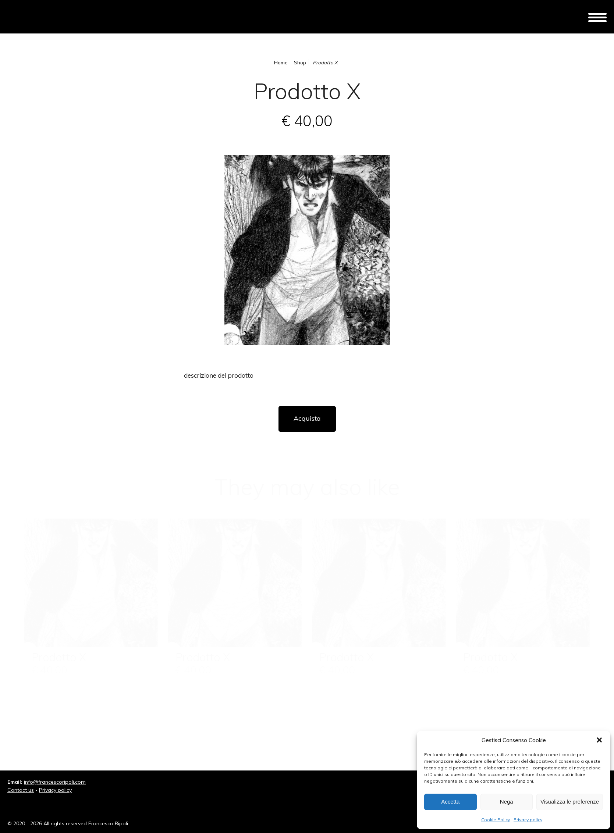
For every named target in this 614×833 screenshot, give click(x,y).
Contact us (20, 790)
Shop (300, 62)
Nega (506, 801)
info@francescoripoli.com (55, 782)
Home (281, 62)
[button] (599, 740)
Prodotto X (59, 657)
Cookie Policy (495, 819)
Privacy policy (528, 819)
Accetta (450, 801)
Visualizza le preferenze (569, 801)
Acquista (307, 418)
